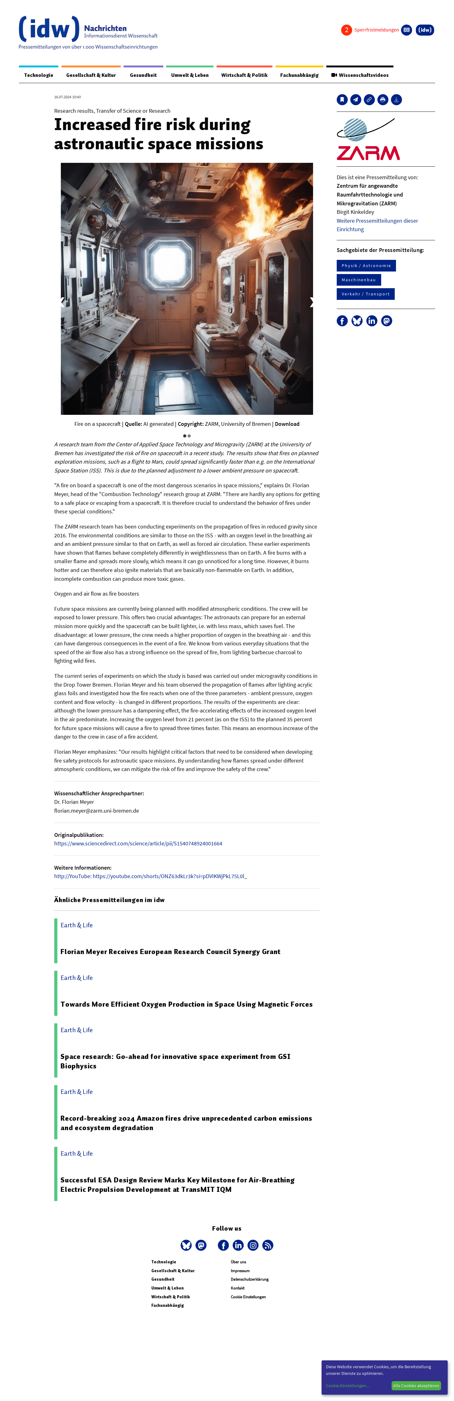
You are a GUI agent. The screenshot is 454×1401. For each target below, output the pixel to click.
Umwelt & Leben (188, 75)
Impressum (240, 1271)
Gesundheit (142, 75)
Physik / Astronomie (366, 266)
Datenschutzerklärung (250, 1279)
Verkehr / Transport (366, 294)
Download (287, 424)
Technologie (38, 75)
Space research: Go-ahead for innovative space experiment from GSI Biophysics (176, 1061)
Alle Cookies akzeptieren (416, 1385)
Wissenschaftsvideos (359, 75)
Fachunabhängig (299, 75)
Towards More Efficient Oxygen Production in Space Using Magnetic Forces (187, 1004)
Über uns (238, 1262)
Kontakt (237, 1288)
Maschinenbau (359, 280)
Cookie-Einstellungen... (347, 1385)
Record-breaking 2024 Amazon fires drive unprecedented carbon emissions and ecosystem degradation (187, 1123)
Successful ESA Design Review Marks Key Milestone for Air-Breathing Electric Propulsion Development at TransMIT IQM (178, 1185)
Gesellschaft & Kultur (91, 75)
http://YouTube (72, 876)
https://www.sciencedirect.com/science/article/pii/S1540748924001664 (138, 843)
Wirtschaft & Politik (243, 75)
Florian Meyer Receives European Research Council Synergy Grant (171, 951)
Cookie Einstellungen (248, 1297)
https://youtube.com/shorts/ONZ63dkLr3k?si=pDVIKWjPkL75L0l (168, 876)
